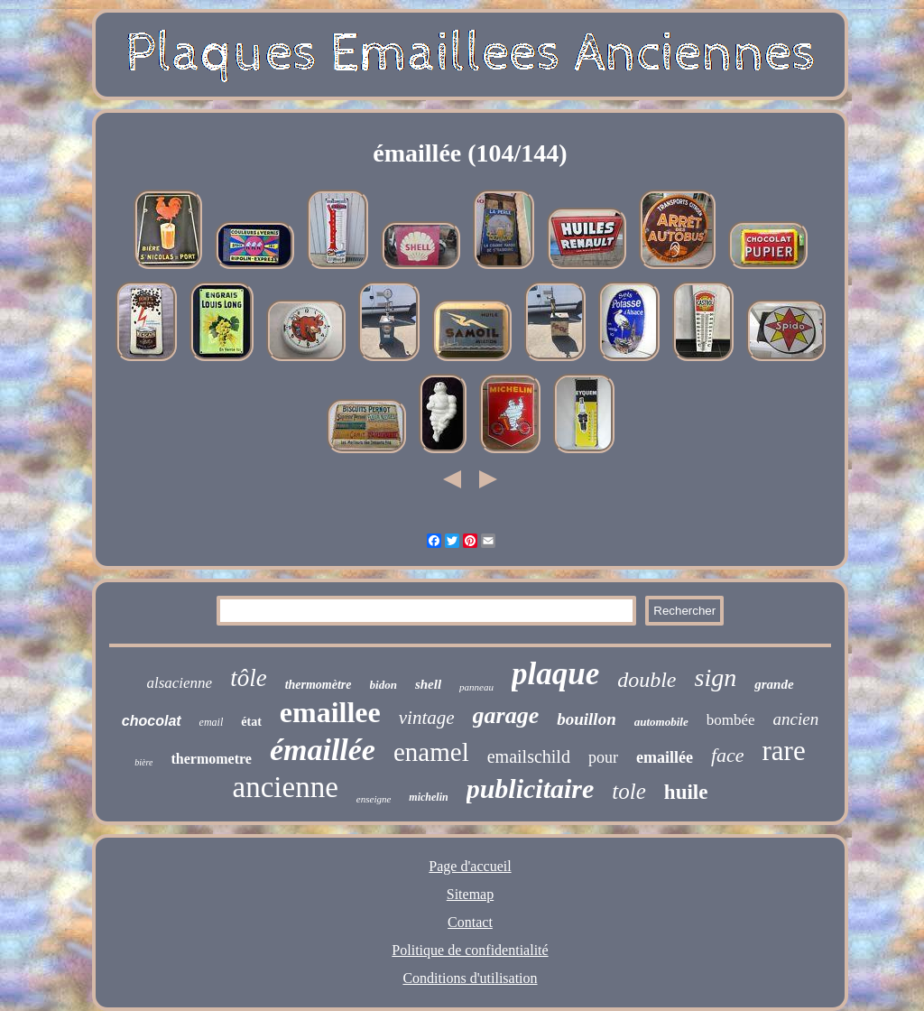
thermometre (211, 758)
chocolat (151, 720)
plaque (555, 673)
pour (603, 757)
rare (784, 750)
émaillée (322, 749)
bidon (383, 684)
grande (773, 684)
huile (686, 792)
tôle (248, 677)
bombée (731, 719)
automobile (661, 721)
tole (629, 791)
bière (143, 762)
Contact (470, 922)
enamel (431, 751)
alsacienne (179, 682)
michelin (428, 797)
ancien (796, 719)
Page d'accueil (470, 866)
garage (506, 715)
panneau (476, 687)
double (646, 679)
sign (716, 677)
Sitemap (470, 894)
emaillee (330, 712)
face (727, 755)
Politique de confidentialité (470, 950)
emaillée (664, 757)
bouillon (586, 719)
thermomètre (318, 684)
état (251, 721)
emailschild (528, 756)
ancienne (285, 787)
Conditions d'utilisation (469, 978)
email (211, 722)
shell (428, 684)
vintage (427, 717)
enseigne (373, 798)
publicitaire (531, 788)
